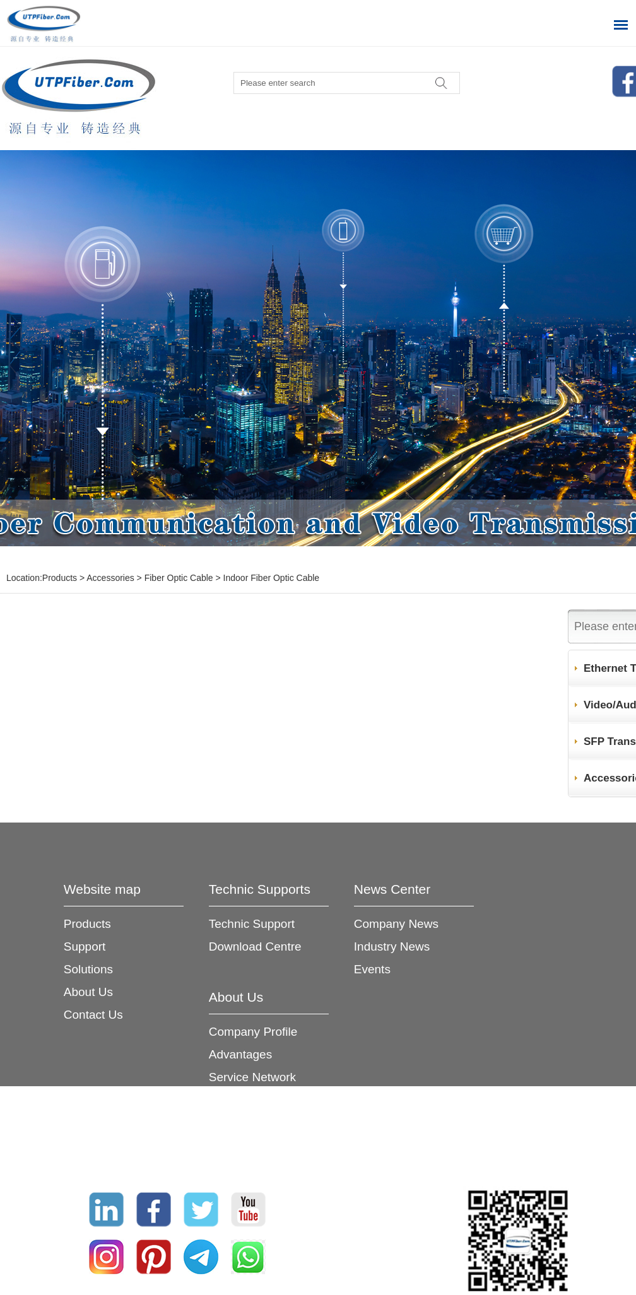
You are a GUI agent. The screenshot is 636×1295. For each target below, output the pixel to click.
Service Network (252, 1077)
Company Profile (253, 1031)
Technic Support (252, 923)
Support (85, 946)
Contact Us (93, 1014)
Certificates (239, 1099)
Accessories (110, 578)
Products (59, 578)
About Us (88, 992)
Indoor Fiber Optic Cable (271, 578)
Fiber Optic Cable (178, 578)
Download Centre (255, 946)
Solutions (88, 969)
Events (372, 969)
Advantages (240, 1054)
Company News (396, 923)
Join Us (229, 1122)
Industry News (392, 946)
